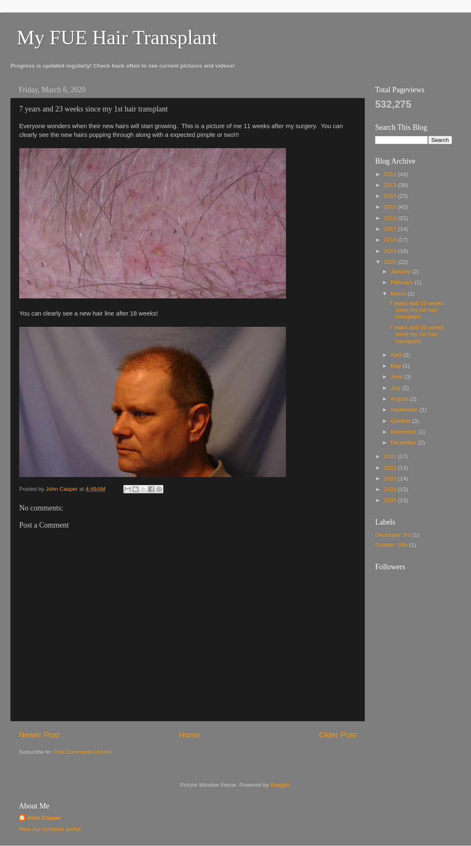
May (397, 366)
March (399, 293)
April (397, 355)
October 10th (391, 545)
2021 (391, 456)
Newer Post (39, 734)
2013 (391, 185)
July (396, 388)
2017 (391, 229)
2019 (391, 251)
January (401, 271)
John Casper (44, 818)
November (404, 432)
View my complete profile (50, 829)
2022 (391, 468)
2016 (391, 218)
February (403, 282)
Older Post (337, 734)
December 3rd (393, 535)
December (404, 442)
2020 (391, 262)
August (400, 399)
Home (189, 734)
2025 (391, 500)
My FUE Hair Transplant (117, 37)
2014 (391, 196)
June (397, 377)
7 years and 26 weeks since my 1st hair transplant (416, 334)
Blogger (280, 785)
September (405, 410)
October (401, 421)
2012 (391, 174)
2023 (391, 478)
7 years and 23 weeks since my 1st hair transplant (416, 310)
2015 (391, 207)
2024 (391, 489)
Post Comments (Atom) (82, 752)
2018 (391, 240)
